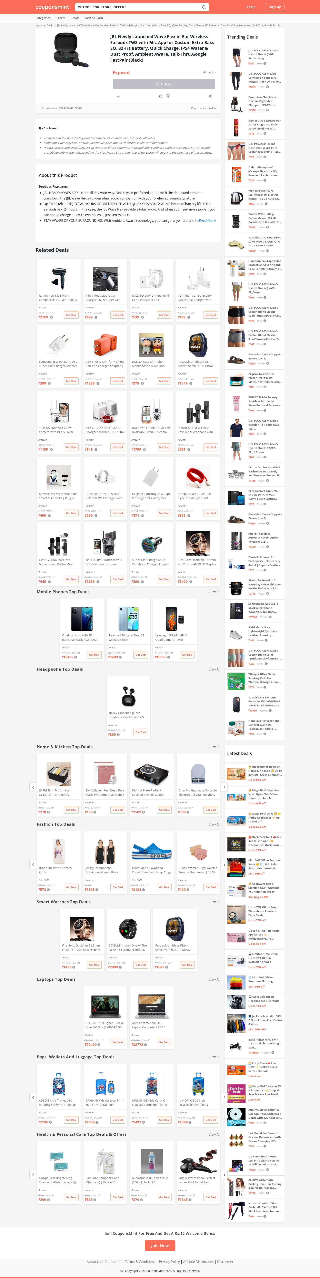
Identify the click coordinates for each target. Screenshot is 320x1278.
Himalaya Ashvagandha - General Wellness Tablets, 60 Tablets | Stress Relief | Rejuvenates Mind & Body (264, 725)
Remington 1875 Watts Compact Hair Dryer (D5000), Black (58, 298)
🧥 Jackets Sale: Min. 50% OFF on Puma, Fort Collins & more (265, 1020)
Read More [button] (207, 220)
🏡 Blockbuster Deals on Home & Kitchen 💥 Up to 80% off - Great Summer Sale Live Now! (265, 771)
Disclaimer (225, 1261)
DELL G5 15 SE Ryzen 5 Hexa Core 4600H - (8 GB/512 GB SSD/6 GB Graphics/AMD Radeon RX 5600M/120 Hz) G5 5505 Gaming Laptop (105, 1025)
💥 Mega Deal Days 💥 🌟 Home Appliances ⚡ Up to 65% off (264, 817)
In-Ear (212, 108)
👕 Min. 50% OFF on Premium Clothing (261, 979)
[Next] (224, 787)
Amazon (209, 72)
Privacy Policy (169, 1261)
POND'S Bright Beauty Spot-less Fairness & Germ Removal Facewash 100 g (265, 401)
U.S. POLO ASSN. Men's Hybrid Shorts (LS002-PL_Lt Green (263, 448)
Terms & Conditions (140, 1261)
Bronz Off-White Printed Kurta (55, 870)
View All (214, 592)
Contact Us (112, 1261)
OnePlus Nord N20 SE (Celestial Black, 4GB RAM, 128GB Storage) (79, 637)
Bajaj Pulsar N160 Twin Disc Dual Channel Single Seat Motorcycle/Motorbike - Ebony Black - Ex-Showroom (264, 1044)
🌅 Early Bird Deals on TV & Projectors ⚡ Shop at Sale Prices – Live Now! (264, 1090)
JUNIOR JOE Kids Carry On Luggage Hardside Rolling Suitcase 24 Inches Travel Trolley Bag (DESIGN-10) (149, 1102)
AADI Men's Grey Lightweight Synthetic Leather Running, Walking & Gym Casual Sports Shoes (263, 631)
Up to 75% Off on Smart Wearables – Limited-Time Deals (263, 911)
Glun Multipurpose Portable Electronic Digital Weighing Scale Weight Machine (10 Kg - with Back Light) (198, 792)
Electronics (198, 108)
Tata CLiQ (43, 879)
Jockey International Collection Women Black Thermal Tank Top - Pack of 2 (105, 870)
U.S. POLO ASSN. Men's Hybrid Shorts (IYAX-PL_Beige (263, 288)
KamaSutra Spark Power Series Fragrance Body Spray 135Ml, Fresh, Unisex (264, 125)
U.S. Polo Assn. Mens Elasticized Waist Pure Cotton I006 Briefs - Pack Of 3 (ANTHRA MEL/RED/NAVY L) (264, 148)
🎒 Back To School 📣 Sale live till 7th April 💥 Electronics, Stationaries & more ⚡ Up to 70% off (265, 841)
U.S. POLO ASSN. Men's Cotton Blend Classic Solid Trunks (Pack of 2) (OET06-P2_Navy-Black (263, 312)
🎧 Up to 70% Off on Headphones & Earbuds (263, 999)
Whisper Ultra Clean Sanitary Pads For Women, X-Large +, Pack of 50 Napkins (264, 678)
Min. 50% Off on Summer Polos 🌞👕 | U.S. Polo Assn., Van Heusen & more (264, 864)
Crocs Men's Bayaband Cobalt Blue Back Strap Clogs (151, 870)
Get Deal (164, 84)
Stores (61, 18)
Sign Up (275, 7)
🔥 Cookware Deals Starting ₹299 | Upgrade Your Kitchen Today (263, 887)
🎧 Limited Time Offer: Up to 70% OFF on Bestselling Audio (263, 958)
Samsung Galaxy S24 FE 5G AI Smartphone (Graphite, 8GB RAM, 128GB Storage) (263, 608)
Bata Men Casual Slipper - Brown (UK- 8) (265, 356)
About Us (94, 1261)
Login (251, 7)
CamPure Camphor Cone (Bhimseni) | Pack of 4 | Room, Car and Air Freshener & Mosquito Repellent (105, 1180)
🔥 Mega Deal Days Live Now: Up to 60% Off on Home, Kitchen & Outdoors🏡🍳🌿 (263, 794)
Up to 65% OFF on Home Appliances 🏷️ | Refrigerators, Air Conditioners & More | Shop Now (264, 935)
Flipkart (112, 647)
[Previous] (32, 787)
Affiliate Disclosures (198, 1261)
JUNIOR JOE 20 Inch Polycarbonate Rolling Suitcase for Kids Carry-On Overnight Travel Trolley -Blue (197, 1102)
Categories (43, 18)
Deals (75, 18)
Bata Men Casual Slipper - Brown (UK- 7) (265, 516)
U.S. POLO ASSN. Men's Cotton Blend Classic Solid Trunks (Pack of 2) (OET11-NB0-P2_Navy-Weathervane (263, 335)
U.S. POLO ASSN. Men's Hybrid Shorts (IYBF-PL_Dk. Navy (263, 54)
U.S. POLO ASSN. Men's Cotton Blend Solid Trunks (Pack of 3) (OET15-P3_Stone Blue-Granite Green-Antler (265, 655)
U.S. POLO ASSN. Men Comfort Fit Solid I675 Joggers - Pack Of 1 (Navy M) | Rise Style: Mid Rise (264, 78)
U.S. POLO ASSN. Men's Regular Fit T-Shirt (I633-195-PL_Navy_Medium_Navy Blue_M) (264, 425)
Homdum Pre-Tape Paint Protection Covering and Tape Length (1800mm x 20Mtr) (264, 265)
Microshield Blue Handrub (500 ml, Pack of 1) (150, 1180)
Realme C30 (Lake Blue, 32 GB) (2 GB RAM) (126, 637)
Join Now (160, 1245)
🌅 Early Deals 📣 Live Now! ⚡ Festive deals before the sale (262, 1067)
